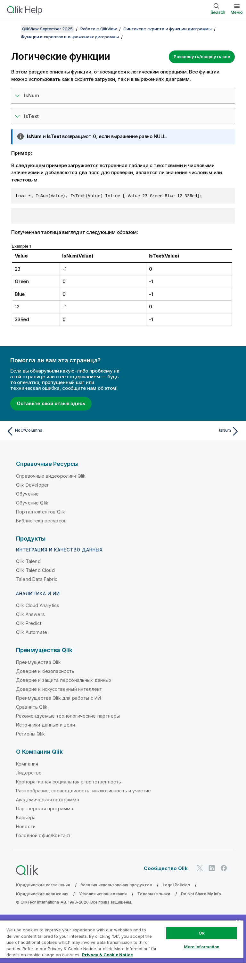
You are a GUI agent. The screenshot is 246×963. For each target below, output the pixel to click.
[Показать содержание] (13, 29)
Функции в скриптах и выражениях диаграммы (70, 36)
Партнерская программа (44, 808)
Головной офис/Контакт (43, 835)
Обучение (27, 494)
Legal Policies (176, 884)
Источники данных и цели (45, 725)
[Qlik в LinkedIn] (212, 868)
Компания (27, 764)
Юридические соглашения (43, 884)
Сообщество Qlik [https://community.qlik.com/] (165, 868)
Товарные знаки (153, 893)
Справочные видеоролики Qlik (51, 476)
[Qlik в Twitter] (200, 868)
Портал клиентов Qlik (40, 511)
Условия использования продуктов (116, 884)
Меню (237, 12)
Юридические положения (42, 893)
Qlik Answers (30, 614)
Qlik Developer (32, 485)
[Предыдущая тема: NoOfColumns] (63, 431)
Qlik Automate (31, 632)
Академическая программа (47, 799)
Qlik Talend (28, 561)
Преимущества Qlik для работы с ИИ (58, 698)
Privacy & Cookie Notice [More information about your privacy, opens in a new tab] (107, 954)
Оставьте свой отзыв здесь (51, 403)
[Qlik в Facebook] (224, 868)
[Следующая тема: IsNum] (183, 431)
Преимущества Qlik (38, 662)
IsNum (31, 95)
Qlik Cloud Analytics (37, 605)
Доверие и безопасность (45, 671)
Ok (201, 933)
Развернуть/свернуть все (202, 56)
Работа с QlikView (98, 28)
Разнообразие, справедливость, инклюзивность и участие (83, 790)
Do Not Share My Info (201, 893)
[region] (121, 941)
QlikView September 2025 (47, 28)
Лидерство (29, 772)
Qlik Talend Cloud (35, 570)
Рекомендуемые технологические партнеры (68, 716)
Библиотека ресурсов (41, 520)
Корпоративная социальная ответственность (68, 781)
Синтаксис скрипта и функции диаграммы (167, 28)
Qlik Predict (28, 623)
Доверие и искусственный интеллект (59, 689)
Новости (26, 826)
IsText (31, 116)
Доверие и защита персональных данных (63, 680)
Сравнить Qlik (31, 707)
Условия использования (103, 893)
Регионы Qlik (30, 733)
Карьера (26, 817)
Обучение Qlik (32, 502)
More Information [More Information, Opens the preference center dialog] (202, 946)
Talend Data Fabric (36, 579)
